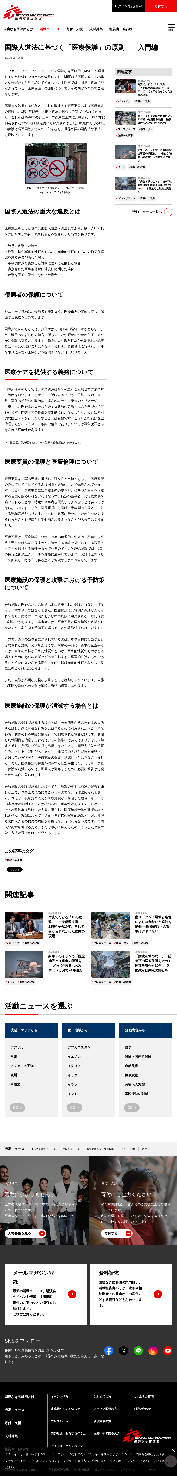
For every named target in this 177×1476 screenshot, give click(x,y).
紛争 (145, 1047)
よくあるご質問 (143, 1396)
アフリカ (31, 1047)
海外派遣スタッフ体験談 (100, 1149)
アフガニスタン (88, 1047)
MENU (171, 28)
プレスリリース (126, 129)
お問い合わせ (142, 1408)
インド (88, 1094)
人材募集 (96, 29)
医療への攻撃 (14, 859)
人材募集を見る (19, 1233)
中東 (31, 1056)
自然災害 (145, 1066)
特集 (144, 1149)
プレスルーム (59, 1421)
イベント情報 (59, 1396)
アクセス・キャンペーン (67, 1446)
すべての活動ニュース (43, 1149)
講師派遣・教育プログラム (68, 1433)
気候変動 (145, 1075)
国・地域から (78, 1030)
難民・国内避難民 (145, 1056)
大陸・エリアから (24, 1030)
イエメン (88, 1056)
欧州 (31, 1075)
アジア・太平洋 (31, 1066)
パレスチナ (124, 101)
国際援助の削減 (145, 1094)
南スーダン (146, 129)
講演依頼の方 (102, 1421)
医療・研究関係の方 (107, 1433)
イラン (121, 167)
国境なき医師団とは (18, 29)
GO (15, 1107)
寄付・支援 (74, 29)
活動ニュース (14, 1149)
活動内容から (135, 1030)
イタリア (88, 1066)
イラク (88, 1075)
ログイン (127, 6)
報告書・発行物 (120, 29)
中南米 (31, 1084)
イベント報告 (127, 1149)
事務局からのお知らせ (65, 1408)
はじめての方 (102, 1396)
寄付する (160, 6)
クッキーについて (138, 1461)
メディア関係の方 (105, 1408)
